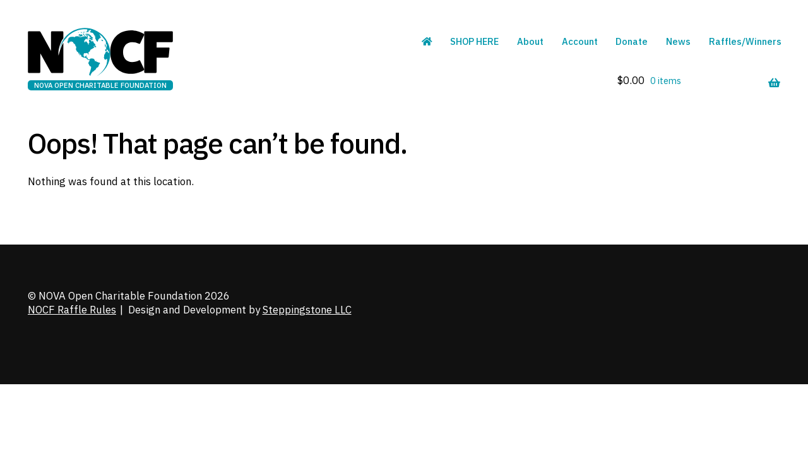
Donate (631, 41)
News (678, 41)
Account (580, 41)
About (530, 41)
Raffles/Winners (745, 41)
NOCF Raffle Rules (72, 310)
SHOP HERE (474, 41)
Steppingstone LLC (307, 310)
